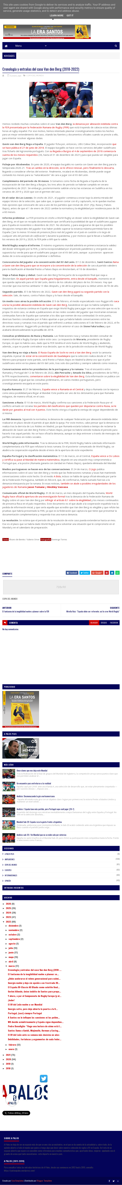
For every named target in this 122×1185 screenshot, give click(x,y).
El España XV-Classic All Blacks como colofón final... (34, 987)
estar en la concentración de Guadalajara (48, 356)
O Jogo (92, 469)
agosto (12, 943)
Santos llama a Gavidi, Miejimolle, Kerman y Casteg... (34, 1030)
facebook (114, 622)
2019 (8, 1063)
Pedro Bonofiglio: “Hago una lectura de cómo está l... (35, 1026)
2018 (8, 1068)
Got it (70, 15)
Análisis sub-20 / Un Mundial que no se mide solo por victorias (41, 834)
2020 (9, 1059)
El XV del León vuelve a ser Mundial (25, 1004)
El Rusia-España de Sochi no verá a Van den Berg (64, 352)
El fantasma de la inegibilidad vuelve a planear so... (33, 974)
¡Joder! (11, 1000)
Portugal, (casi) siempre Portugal (25, 1013)
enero (12, 1049)
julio (11, 948)
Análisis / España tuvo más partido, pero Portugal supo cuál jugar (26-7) (45, 809)
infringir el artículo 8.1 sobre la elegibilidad (68, 500)
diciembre (14, 925)
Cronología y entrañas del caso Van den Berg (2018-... (34, 969)
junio (11, 952)
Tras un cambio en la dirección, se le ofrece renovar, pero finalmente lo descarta (70, 167)
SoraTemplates (17, 1180)
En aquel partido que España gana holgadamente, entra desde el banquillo (56, 278)
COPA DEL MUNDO (35, 75)
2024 (9, 912)
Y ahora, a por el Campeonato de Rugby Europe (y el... (34, 996)
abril (11, 961)
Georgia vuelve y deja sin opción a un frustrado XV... (34, 982)
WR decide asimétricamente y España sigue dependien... (36, 1022)
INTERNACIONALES (11, 875)
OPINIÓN (8, 881)
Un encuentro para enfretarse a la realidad (34, 783)
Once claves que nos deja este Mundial (32, 770)
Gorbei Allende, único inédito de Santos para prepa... (34, 991)
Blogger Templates (44, 1180)
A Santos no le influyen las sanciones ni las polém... (34, 1017)
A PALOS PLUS (9, 854)
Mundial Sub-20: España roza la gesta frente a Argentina (39, 821)
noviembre (14, 930)
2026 (9, 903)
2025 (9, 908)
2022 (9, 921)
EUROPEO (8, 870)
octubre (13, 934)
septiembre (14, 939)
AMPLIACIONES (9, 859)
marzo (12, 965)
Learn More (56, 15)
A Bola (57, 476)
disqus (104, 622)
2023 (9, 917)
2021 (8, 1054)
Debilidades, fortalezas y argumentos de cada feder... (34, 1039)
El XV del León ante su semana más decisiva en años (33, 1034)
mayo (11, 957)
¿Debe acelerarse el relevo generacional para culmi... (34, 978)
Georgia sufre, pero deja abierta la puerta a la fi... (33, 1009)
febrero (13, 1044)
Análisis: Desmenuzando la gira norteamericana (36, 796)
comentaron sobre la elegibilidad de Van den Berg (57, 376)
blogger (94, 622)
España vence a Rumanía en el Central (62, 389)
